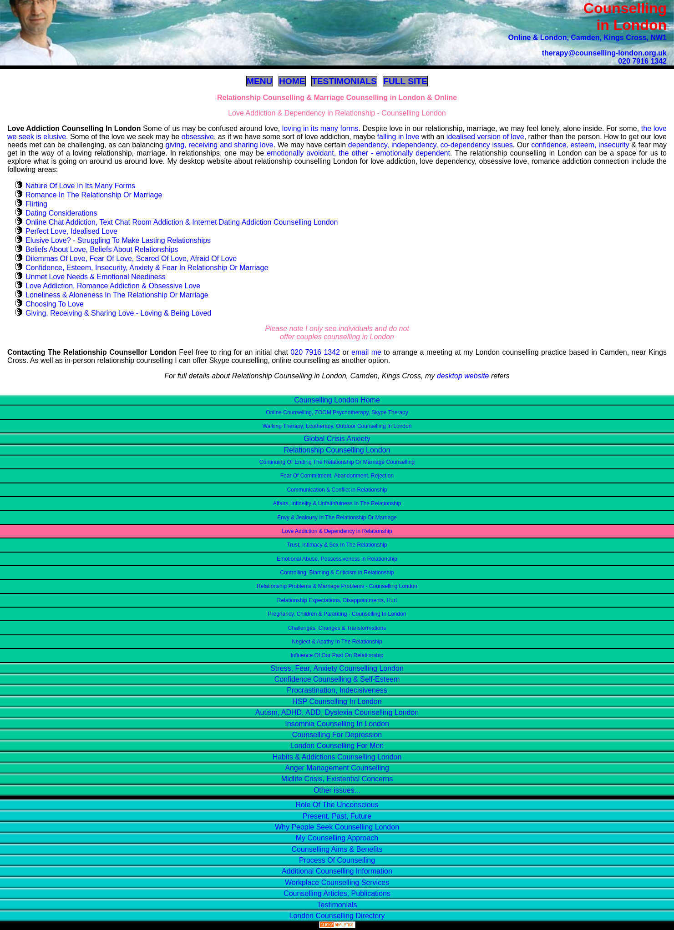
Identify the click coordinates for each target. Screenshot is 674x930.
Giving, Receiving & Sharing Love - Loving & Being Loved (118, 313)
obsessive (198, 137)
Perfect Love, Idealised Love (71, 231)
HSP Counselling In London (336, 701)
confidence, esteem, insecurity (580, 145)
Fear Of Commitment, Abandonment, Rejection (337, 476)
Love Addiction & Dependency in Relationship (337, 531)
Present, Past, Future (337, 816)
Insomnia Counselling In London (337, 724)
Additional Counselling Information (337, 871)
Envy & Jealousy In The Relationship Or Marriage (337, 517)
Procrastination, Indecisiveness (337, 690)
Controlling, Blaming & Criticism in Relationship (337, 572)
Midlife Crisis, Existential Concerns (337, 779)
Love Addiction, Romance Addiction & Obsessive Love (112, 286)
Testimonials (337, 905)
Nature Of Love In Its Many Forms (80, 186)
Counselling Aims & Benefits (336, 849)
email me (366, 352)
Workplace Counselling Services (337, 882)
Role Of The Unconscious (336, 805)
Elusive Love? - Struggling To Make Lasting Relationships (118, 240)
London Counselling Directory (337, 916)
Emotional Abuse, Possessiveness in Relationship (337, 559)
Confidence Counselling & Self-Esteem (337, 679)
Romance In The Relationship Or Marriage (93, 195)
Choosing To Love (54, 304)
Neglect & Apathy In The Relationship (337, 641)
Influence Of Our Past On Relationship (336, 655)
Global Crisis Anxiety (337, 438)
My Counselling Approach (337, 838)
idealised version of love (485, 137)
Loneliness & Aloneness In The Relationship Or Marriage (116, 295)
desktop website (463, 376)
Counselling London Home (337, 400)
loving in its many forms (320, 128)
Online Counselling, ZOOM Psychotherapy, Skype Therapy (337, 412)
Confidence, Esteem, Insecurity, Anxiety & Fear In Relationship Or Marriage (146, 267)
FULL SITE (405, 81)
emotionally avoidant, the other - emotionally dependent (358, 153)
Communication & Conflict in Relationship (337, 490)
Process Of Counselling (337, 860)
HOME (292, 81)
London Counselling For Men (337, 745)
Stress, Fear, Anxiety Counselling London (337, 668)
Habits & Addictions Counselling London (337, 757)
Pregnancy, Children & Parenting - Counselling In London (337, 614)
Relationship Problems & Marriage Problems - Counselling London (337, 586)
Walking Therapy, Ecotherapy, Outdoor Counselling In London (337, 426)
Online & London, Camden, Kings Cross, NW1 (587, 37)
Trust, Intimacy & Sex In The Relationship (337, 545)
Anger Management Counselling (337, 768)
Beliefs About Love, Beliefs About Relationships (101, 249)
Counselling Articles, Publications (337, 893)
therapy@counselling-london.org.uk (604, 53)
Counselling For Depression (337, 735)
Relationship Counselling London (337, 450)
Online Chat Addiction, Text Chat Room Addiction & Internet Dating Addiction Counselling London (181, 222)
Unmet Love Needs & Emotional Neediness (95, 277)
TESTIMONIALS (344, 81)
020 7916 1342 (642, 61)
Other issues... (337, 790)
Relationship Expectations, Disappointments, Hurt (337, 600)
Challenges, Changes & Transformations (337, 628)
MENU (260, 81)
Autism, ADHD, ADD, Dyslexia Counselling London (337, 712)
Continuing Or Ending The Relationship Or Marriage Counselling (337, 462)
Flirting (36, 204)
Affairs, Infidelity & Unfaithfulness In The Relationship (337, 503)
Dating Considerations (61, 213)
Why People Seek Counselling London (337, 827)
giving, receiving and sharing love (219, 145)
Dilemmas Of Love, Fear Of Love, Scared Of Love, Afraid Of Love (131, 258)
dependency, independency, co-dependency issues (430, 145)
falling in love (398, 137)
